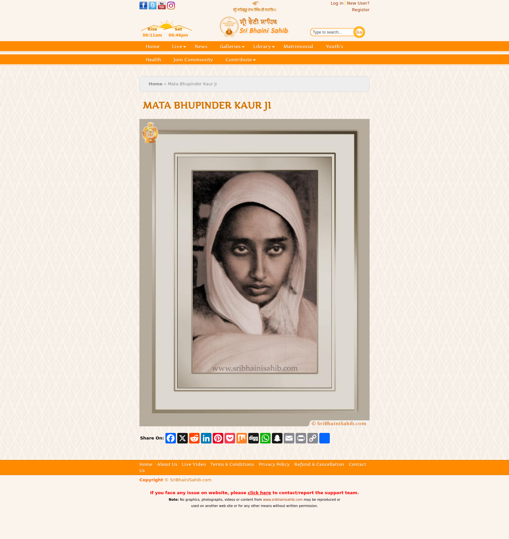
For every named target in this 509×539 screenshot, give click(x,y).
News (201, 46)
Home (152, 46)
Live (179, 46)
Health (153, 60)
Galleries (232, 46)
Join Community (193, 60)
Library (264, 46)
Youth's (334, 46)
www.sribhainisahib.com (283, 499)
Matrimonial (298, 46)
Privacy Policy (274, 464)
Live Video (194, 464)
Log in (337, 3)
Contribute (241, 60)
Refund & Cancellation (319, 464)
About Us (167, 464)
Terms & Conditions (232, 464)
